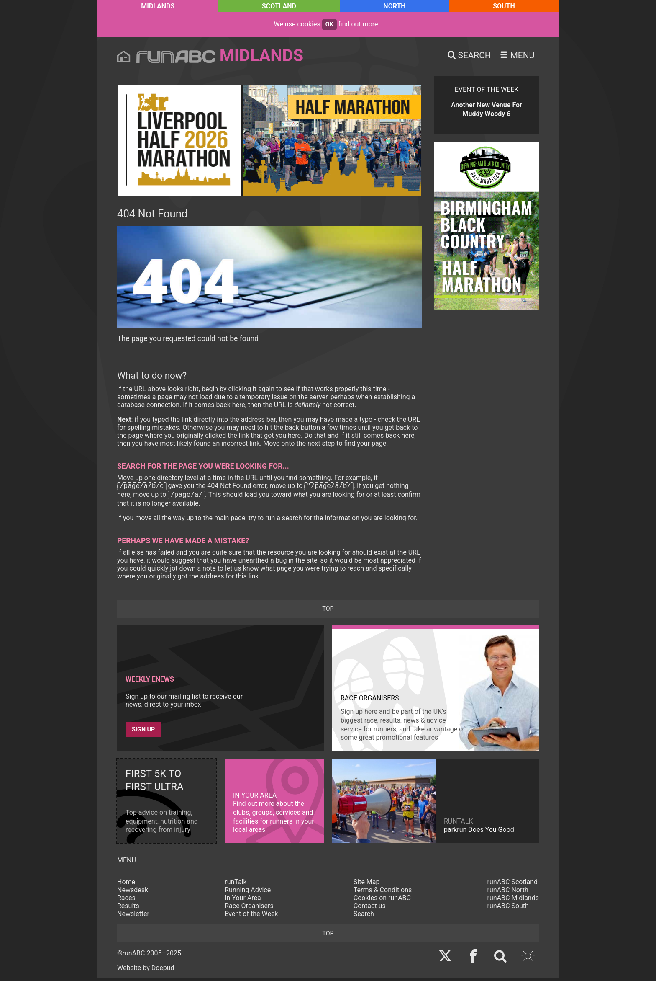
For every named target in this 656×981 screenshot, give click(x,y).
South (504, 6)
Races (126, 900)
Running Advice (248, 892)
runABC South (508, 908)
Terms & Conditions (383, 892)
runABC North (507, 892)
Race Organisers (249, 908)
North (394, 6)
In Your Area (243, 900)
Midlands (157, 6)
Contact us (370, 908)
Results (128, 908)
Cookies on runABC (382, 900)
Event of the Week (251, 916)
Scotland (279, 6)
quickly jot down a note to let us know (203, 571)
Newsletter (133, 916)
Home (126, 884)
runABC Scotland (512, 884)
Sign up (143, 732)
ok (329, 24)
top (327, 611)
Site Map (367, 884)
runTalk (235, 884)
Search (364, 916)
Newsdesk (132, 892)
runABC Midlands (513, 900)
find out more (358, 24)
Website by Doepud (145, 970)
